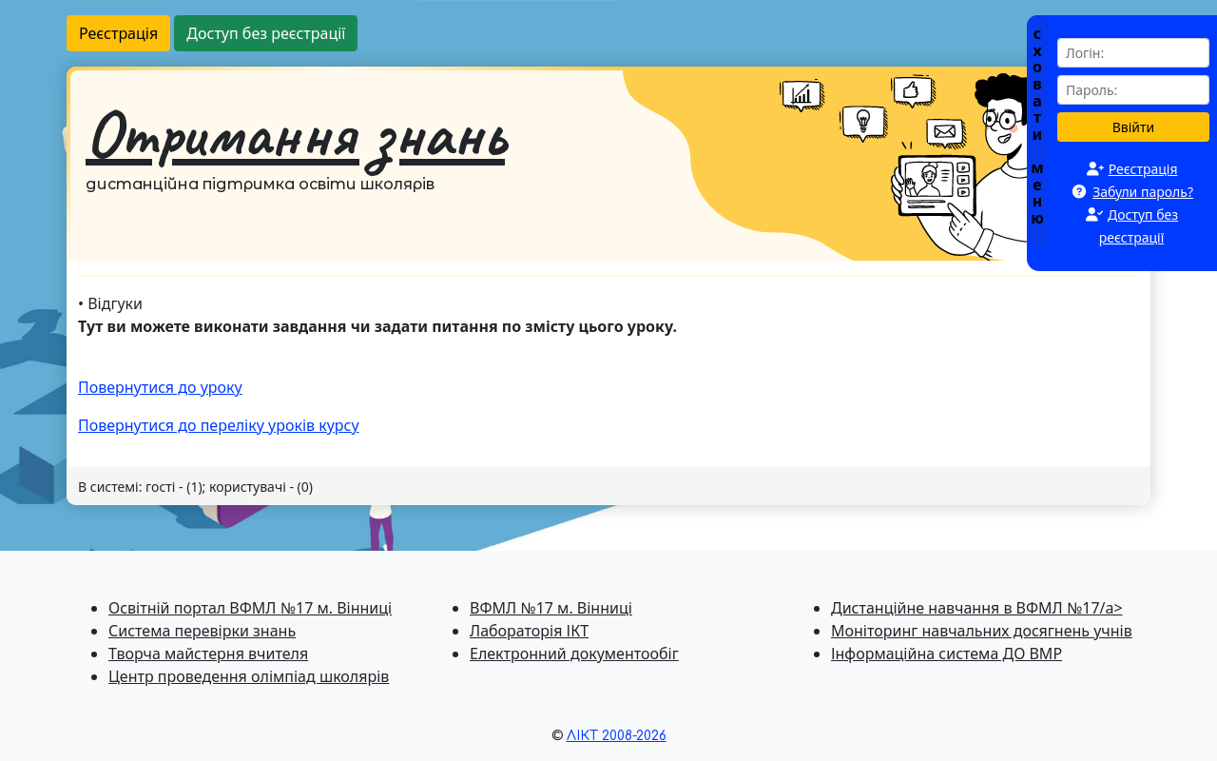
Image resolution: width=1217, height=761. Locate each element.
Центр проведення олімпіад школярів (248, 676)
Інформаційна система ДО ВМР (946, 653)
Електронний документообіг (574, 653)
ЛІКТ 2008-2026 (616, 736)
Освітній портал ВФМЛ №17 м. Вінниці (250, 607)
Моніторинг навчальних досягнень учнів (981, 630)
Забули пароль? (1142, 192)
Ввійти (1133, 127)
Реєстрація (118, 33)
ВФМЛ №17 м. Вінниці (551, 607)
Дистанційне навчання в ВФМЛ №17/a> (977, 607)
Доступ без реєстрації (265, 33)
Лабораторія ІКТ (529, 630)
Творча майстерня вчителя (208, 653)
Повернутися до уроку (160, 387)
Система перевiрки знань (202, 630)
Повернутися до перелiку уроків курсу (218, 425)
